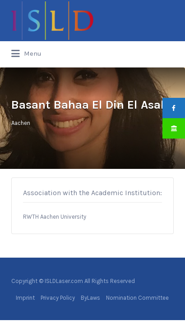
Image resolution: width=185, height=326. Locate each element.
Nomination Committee (137, 297)
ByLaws (90, 297)
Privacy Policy (58, 297)
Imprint (25, 297)
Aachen (20, 123)
